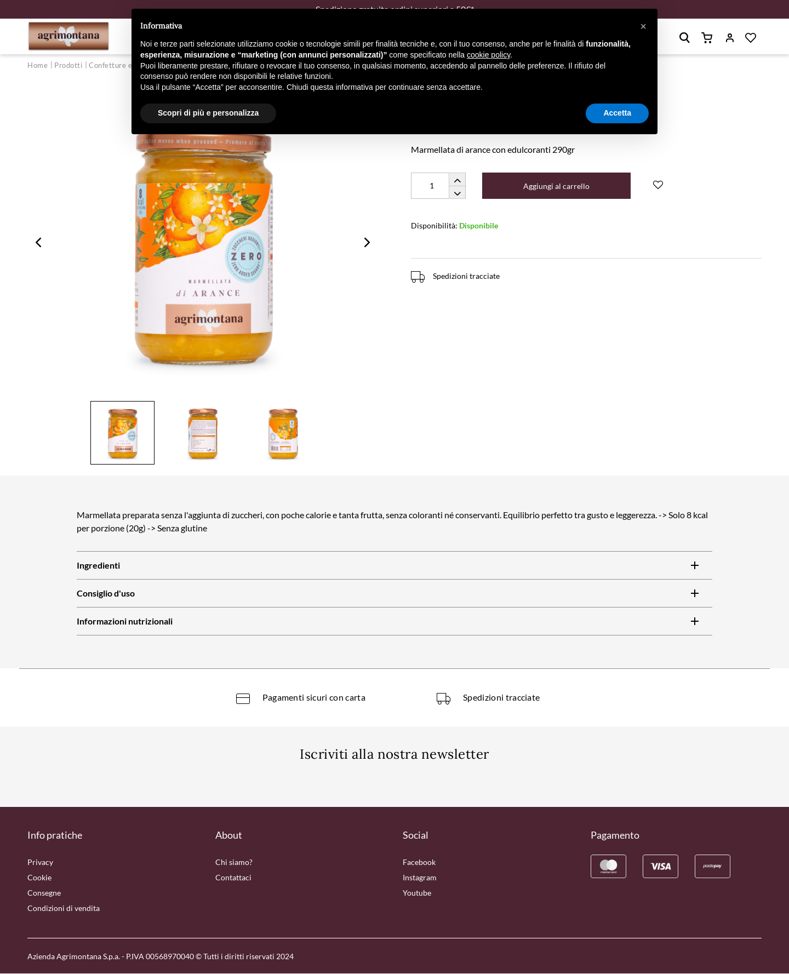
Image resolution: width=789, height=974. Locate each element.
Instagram (420, 878)
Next (367, 243)
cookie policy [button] (488, 54)
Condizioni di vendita (63, 908)
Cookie (39, 878)
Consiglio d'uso (106, 594)
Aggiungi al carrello (557, 186)
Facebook (419, 862)
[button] (643, 26)
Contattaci (233, 878)
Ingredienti (98, 566)
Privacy (40, 862)
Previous (38, 243)
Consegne (44, 893)
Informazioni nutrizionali (125, 622)
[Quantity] (438, 186)
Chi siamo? (234, 862)
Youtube (417, 893)
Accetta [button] (617, 112)
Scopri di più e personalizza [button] (208, 112)
